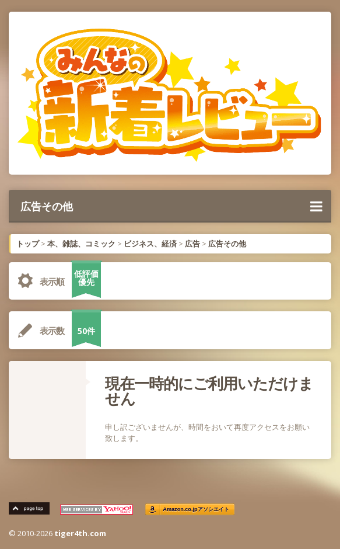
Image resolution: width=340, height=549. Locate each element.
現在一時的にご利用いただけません (209, 391)
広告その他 (171, 206)
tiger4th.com (80, 533)
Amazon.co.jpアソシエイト (196, 509)
